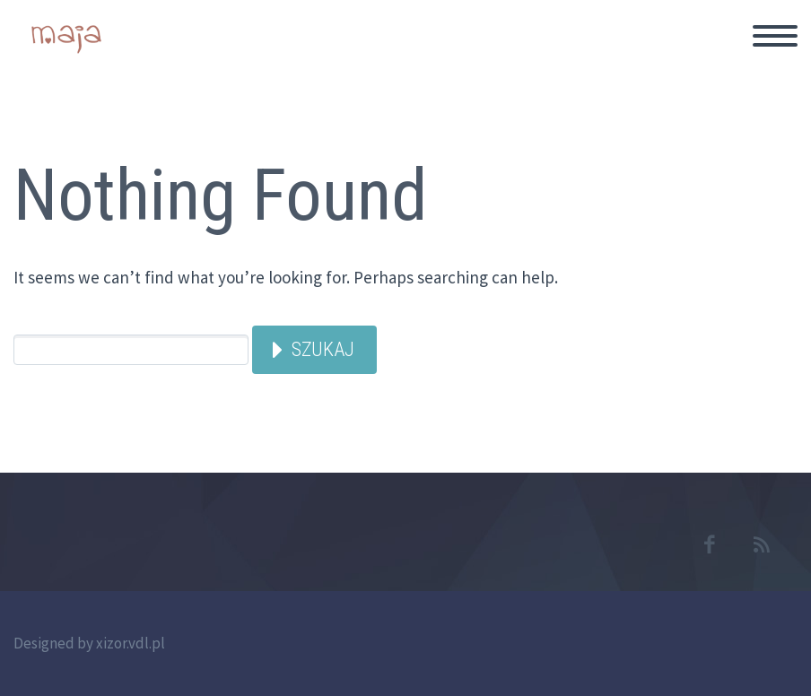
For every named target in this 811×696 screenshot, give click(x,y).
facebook (708, 544)
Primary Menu (775, 36)
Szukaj (323, 349)
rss (761, 544)
